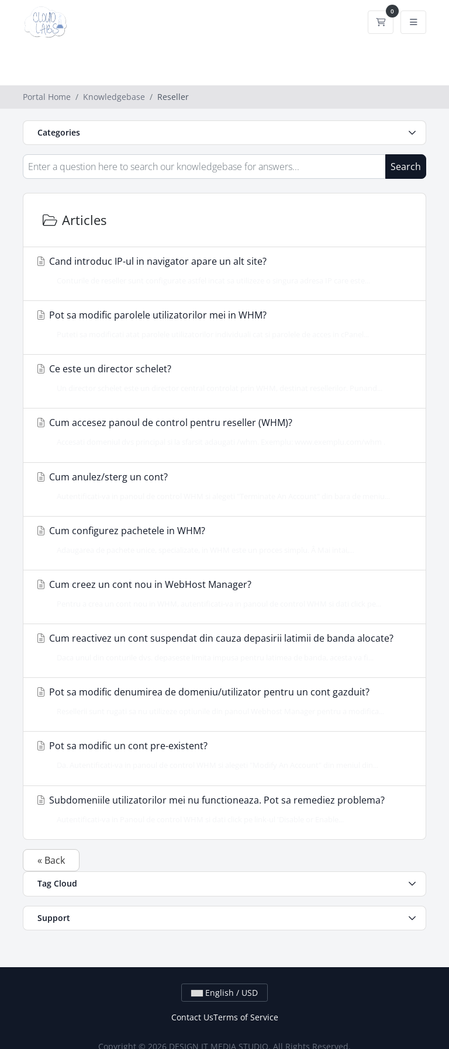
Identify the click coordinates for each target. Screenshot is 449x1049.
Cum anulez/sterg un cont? (221, 486)
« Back (51, 860)
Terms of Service (245, 1017)
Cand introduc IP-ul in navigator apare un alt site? (221, 270)
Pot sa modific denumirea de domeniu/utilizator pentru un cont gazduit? (221, 701)
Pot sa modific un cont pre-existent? (221, 755)
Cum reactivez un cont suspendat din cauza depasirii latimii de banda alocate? (221, 647)
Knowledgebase (114, 96)
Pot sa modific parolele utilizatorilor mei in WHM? (221, 324)
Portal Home (47, 96)
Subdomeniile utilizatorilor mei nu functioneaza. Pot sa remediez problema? (221, 809)
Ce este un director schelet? (221, 378)
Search (406, 166)
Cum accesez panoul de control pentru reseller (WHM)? (221, 432)
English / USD (224, 992)
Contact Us (192, 1017)
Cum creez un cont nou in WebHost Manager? (221, 594)
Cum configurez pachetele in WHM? (221, 540)
